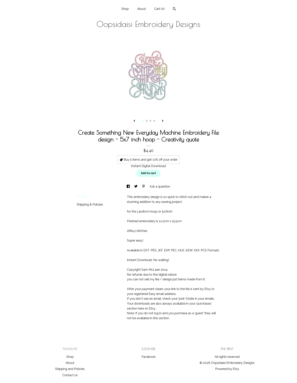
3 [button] (150, 121)
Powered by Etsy (227, 369)
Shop (125, 9)
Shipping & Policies (90, 204)
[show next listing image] (163, 121)
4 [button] (154, 121)
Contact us (70, 375)
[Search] (174, 9)
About (141, 9)
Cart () (159, 9)
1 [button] (143, 121)
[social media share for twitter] (136, 186)
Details (83, 196)
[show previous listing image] (134, 121)
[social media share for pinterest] (144, 186)
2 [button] (147, 121)
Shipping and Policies (70, 369)
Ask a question (160, 186)
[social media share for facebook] (129, 186)
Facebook (148, 357)
